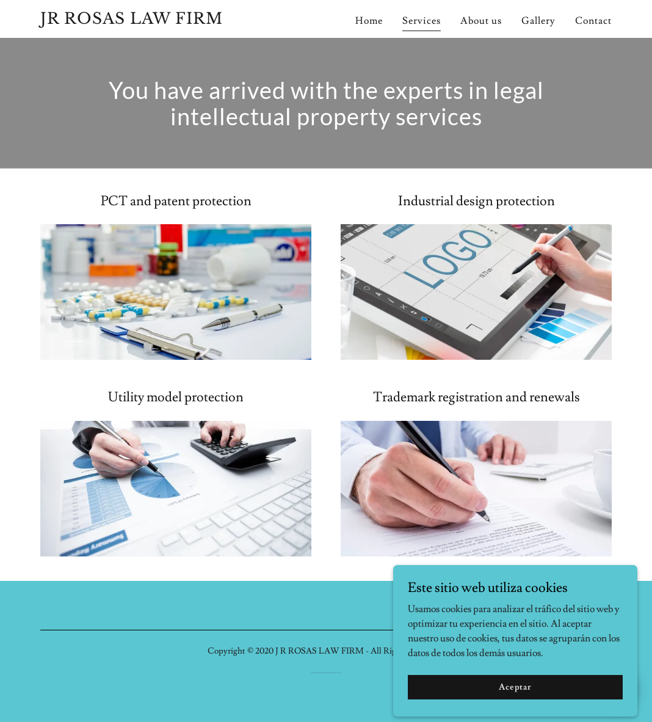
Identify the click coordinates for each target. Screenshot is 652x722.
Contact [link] (593, 21)
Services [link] (421, 21)
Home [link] (369, 21)
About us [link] (481, 21)
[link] (140, 21)
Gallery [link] (538, 21)
